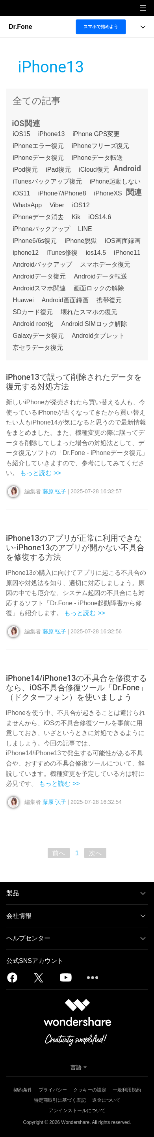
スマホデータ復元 (105, 264)
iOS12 (80, 205)
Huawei (23, 300)
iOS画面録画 (123, 240)
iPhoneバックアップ (41, 229)
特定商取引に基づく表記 (60, 1100)
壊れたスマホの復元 (89, 312)
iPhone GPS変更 (96, 134)
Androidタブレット (98, 335)
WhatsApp (27, 205)
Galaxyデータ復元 (38, 335)
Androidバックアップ (42, 264)
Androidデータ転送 (100, 276)
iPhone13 (51, 134)
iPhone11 (127, 252)
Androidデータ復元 (39, 276)
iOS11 (21, 193)
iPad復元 (58, 169)
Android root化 (33, 323)
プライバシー (53, 1090)
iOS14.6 (99, 217)
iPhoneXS (108, 193)
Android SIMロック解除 (94, 323)
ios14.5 (96, 252)
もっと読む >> (40, 473)
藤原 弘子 (54, 491)
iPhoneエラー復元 (38, 145)
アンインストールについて (77, 1110)
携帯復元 (109, 300)
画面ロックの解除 (99, 288)
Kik (76, 217)
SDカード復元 (33, 312)
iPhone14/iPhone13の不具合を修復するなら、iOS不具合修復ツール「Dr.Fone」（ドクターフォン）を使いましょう (76, 687)
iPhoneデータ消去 (38, 217)
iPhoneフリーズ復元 (100, 145)
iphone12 (26, 252)
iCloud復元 (94, 169)
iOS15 (21, 134)
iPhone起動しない (115, 181)
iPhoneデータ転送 (97, 157)
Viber (57, 205)
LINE (85, 229)
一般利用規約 (127, 1090)
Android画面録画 (65, 300)
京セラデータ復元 (38, 347)
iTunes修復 (62, 252)
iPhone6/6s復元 (35, 240)
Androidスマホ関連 (39, 288)
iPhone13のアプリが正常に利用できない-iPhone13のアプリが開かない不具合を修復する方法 (75, 547)
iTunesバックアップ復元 (47, 181)
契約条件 (22, 1090)
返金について (106, 1100)
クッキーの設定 (89, 1090)
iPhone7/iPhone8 (62, 193)
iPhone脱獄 (81, 240)
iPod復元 (25, 169)
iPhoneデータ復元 (38, 157)
